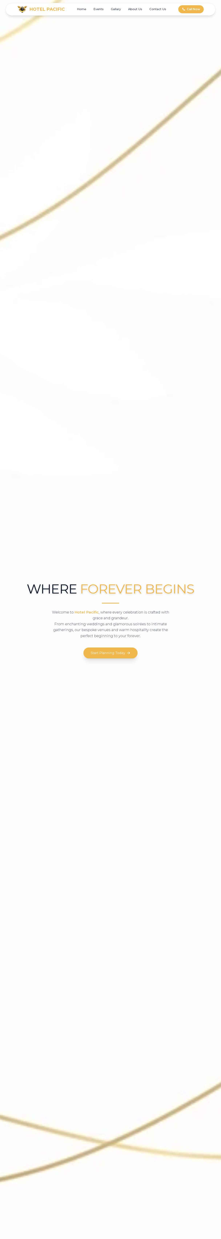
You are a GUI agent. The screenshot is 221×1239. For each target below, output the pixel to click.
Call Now (191, 9)
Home (81, 9)
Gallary (116, 9)
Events (98, 9)
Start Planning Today (110, 653)
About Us (135, 9)
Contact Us (157, 9)
